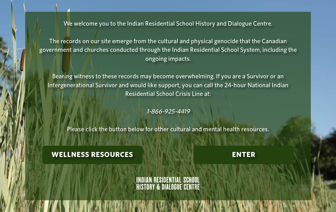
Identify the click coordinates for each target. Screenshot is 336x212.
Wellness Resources (92, 155)
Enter (243, 155)
